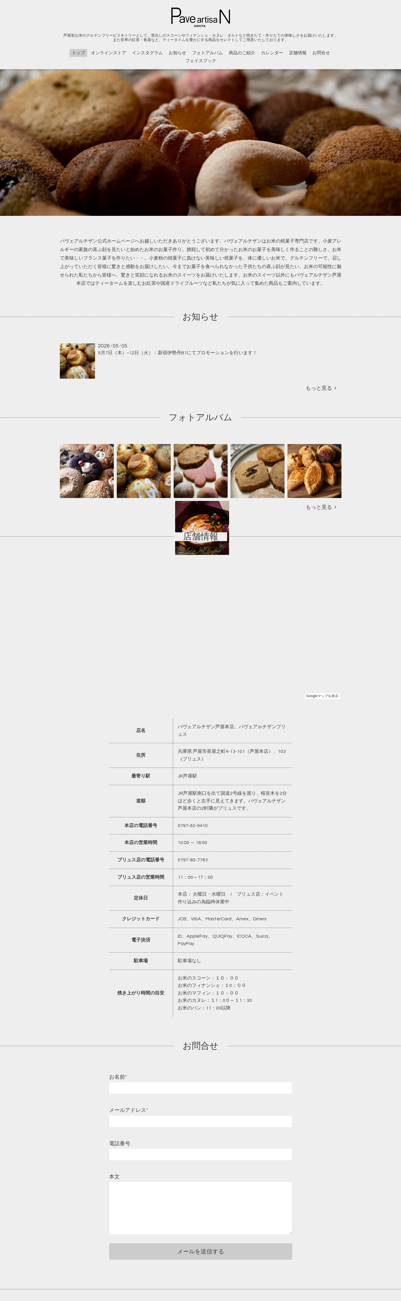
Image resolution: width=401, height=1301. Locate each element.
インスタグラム (147, 53)
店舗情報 (298, 53)
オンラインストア (108, 53)
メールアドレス (128, 1110)
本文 (114, 1177)
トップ (78, 53)
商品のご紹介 (242, 53)
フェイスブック (200, 61)
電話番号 (119, 1143)
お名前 (118, 1077)
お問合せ (321, 53)
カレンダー (272, 53)
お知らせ (177, 53)
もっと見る (321, 388)
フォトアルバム (207, 53)
